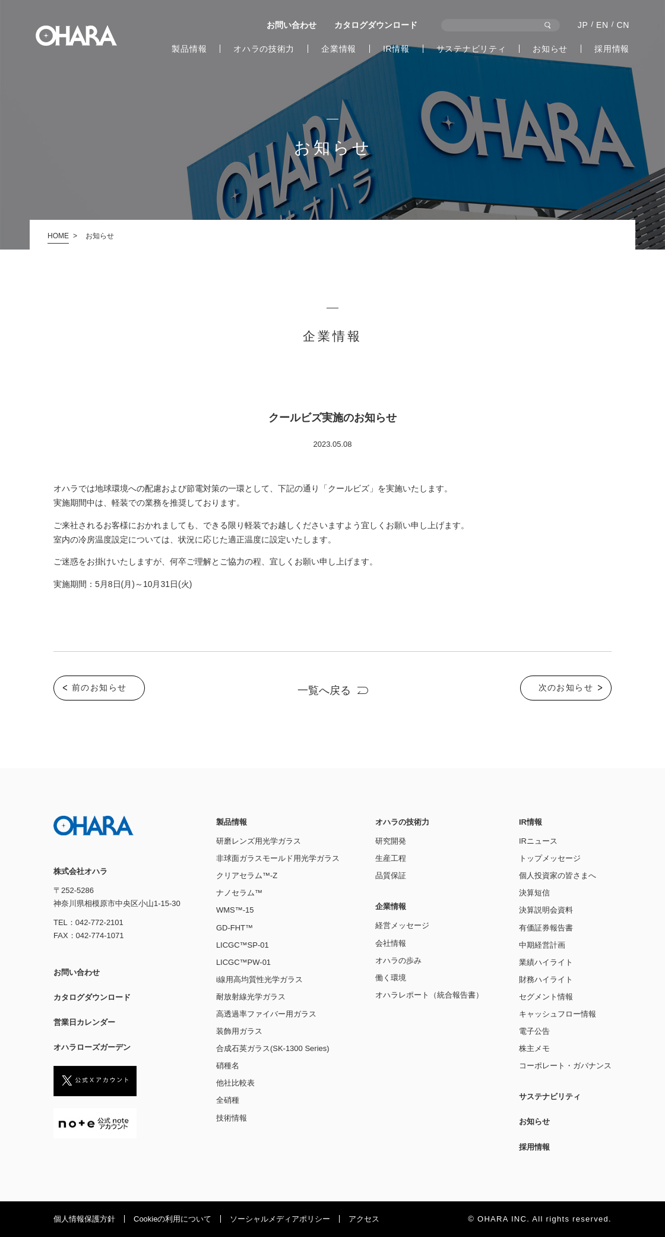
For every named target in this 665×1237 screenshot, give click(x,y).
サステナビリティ (471, 49)
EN (602, 25)
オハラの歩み (398, 960)
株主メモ (534, 1048)
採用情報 (611, 49)
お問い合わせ (291, 25)
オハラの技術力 (263, 49)
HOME (58, 236)
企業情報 (338, 49)
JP (583, 25)
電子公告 (534, 1031)
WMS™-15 (235, 909)
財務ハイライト (546, 979)
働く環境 (390, 977)
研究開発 (390, 841)
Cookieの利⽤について (172, 1218)
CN (622, 25)
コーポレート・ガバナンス (565, 1065)
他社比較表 (235, 1082)
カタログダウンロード (375, 25)
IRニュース (538, 841)
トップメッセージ (550, 858)
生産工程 (390, 858)
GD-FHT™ (234, 927)
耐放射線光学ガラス (251, 996)
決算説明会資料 (546, 909)
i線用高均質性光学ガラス (259, 979)
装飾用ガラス (239, 1031)
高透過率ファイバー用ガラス (266, 1013)
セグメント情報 (546, 996)
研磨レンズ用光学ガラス (258, 841)
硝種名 (227, 1065)
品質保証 (390, 875)
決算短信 (534, 892)
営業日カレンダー (84, 1022)
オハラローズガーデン (92, 1047)
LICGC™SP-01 (242, 945)
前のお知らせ (99, 688)
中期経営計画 (542, 945)
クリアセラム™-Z (246, 875)
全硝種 (227, 1100)
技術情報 (231, 1117)
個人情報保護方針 (84, 1218)
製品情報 (189, 49)
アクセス (364, 1218)
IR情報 (396, 49)
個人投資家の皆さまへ (557, 875)
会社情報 (390, 943)
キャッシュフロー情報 (557, 1013)
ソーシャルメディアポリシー (280, 1218)
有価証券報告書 (546, 927)
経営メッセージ (402, 925)
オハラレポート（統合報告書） (429, 994)
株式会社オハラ (76, 36)
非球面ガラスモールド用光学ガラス (278, 858)
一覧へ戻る (324, 691)
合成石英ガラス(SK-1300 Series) (273, 1048)
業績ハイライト (546, 962)
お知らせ (550, 49)
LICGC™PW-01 (243, 962)
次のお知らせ (566, 688)
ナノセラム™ (239, 892)
